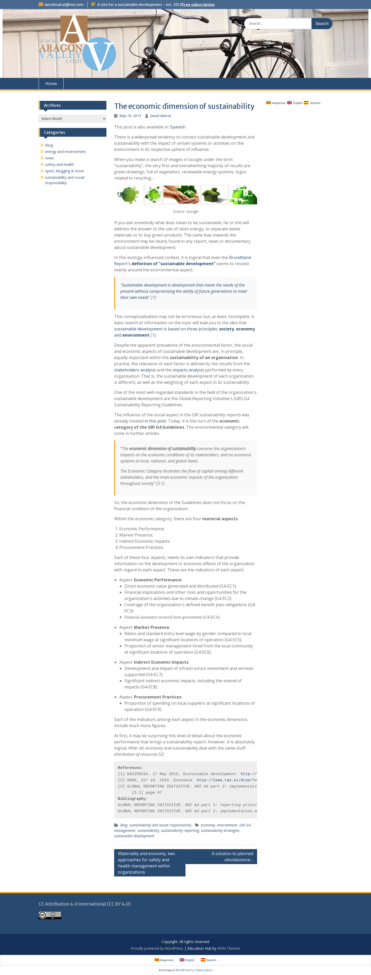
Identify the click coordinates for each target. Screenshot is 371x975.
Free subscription (198, 4)
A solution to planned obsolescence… (232, 857)
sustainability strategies (220, 830)
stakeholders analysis (135, 370)
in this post (155, 421)
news (49, 158)
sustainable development (134, 835)
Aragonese (276, 102)
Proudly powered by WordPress (157, 948)
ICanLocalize (204, 970)
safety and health (59, 164)
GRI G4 (245, 825)
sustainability (148, 830)
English (294, 102)
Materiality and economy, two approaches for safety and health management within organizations (146, 863)
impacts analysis (188, 370)
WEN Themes (228, 948)
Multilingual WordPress (174, 970)
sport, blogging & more (64, 170)
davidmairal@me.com (63, 4)
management (124, 830)
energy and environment (65, 151)
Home (51, 83)
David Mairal (160, 115)
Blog (123, 825)
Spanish (177, 127)
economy (208, 825)
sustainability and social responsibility (160, 825)
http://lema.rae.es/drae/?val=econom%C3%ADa (245, 780)
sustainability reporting (180, 830)
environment (227, 825)
